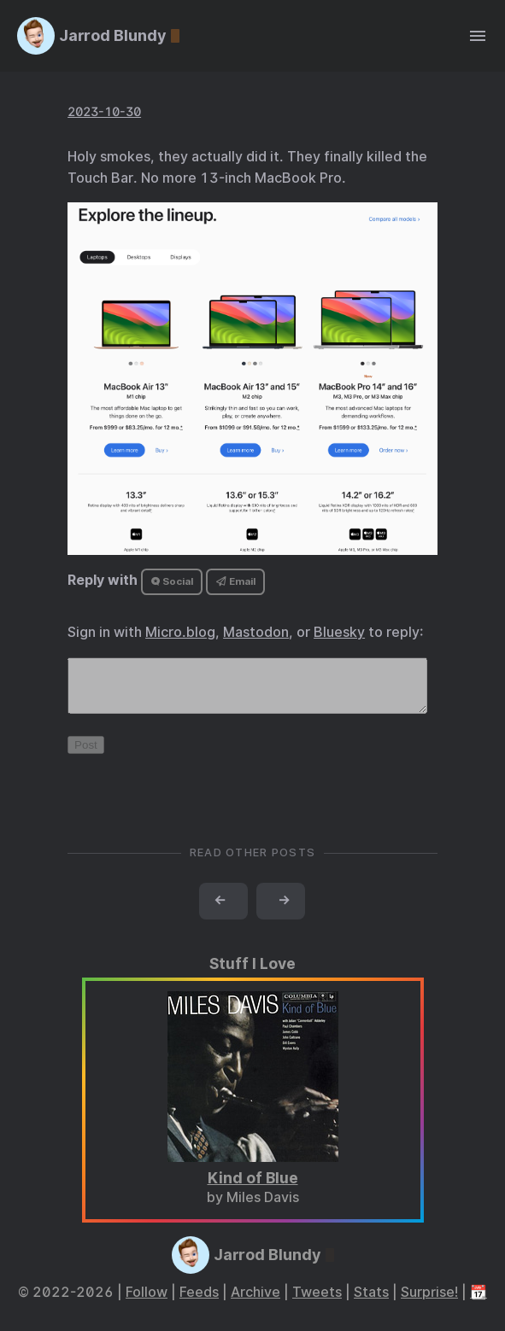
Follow (146, 1302)
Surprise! (429, 1302)
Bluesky (339, 632)
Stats (371, 1302)
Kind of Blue (253, 1188)
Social (172, 581)
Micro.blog (180, 632)
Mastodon (256, 632)
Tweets (317, 1302)
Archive (255, 1302)
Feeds (199, 1302)
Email (235, 581)
